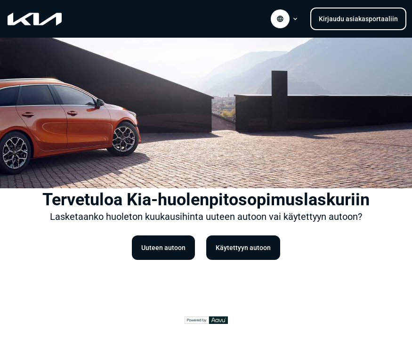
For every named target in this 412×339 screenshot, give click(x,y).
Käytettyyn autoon (243, 247)
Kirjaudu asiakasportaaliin (358, 19)
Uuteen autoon (163, 247)
